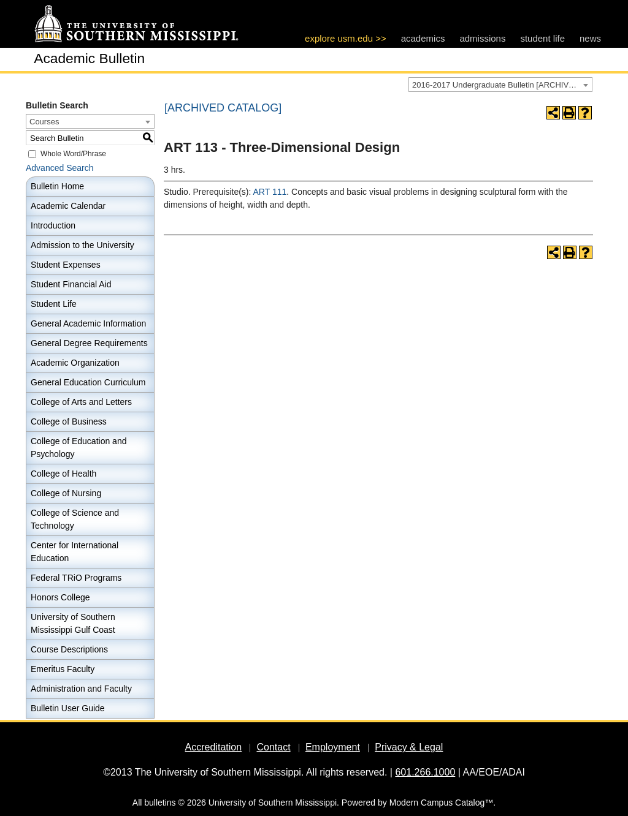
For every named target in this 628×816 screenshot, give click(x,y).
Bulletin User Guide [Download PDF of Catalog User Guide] (68, 708)
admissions (482, 38)
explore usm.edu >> (345, 38)
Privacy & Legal (409, 747)
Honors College (60, 597)
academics (423, 38)
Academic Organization (75, 363)
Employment (332, 747)
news (590, 38)
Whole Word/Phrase (73, 153)
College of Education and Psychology (78, 447)
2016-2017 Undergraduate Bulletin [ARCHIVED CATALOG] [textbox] (502, 84)
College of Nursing (66, 493)
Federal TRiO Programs (76, 578)
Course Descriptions (69, 649)
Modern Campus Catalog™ (441, 802)
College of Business (69, 421)
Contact (273, 747)
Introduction (53, 225)
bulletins (159, 802)
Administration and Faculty (81, 688)
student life (542, 38)
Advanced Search (60, 168)
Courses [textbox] (44, 121)
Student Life (54, 304)
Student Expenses (66, 265)
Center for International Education (74, 551)
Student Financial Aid (71, 284)
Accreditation (213, 747)
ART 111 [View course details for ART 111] (270, 192)
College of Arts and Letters (81, 402)
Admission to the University (82, 245)
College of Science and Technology (75, 519)
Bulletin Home (57, 186)
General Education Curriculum (88, 382)
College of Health (63, 473)
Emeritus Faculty (62, 669)
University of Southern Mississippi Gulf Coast (73, 623)
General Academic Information (88, 323)
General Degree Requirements (89, 343)
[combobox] (500, 84)
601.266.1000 (425, 772)
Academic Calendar (68, 206)
